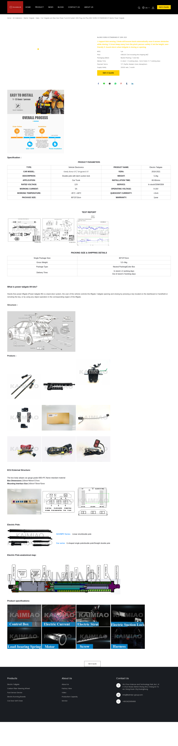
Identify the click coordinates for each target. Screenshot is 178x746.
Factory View (67, 712)
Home (9, 18)
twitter (110, 84)
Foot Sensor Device (14, 716)
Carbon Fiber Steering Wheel (18, 712)
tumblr (127, 84)
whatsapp (116, 84)
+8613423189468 (129, 725)
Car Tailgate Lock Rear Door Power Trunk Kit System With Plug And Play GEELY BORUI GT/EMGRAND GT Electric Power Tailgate (82, 18)
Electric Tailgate (29, 18)
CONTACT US (74, 7)
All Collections (17, 18)
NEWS (50, 7)
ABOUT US (88, 7)
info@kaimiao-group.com (132, 719)
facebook (99, 84)
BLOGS (61, 7)
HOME (28, 7)
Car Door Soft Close (15, 725)
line (104, 84)
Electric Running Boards (16, 720)
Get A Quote (164, 7)
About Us (67, 702)
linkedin (133, 84)
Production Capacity (70, 720)
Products (12, 702)
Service (64, 725)
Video (64, 716)
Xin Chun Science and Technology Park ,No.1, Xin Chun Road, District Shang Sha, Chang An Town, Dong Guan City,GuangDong (140, 710)
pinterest (121, 84)
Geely (37, 18)
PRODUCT (39, 7)
